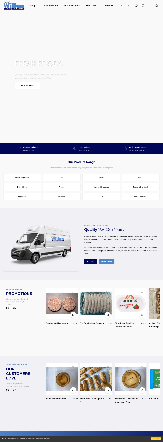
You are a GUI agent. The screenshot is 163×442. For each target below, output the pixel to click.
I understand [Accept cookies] (156, 439)
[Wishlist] (143, 6)
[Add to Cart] (73, 315)
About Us (90, 261)
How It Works (106, 261)
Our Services (27, 85)
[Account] (136, 6)
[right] (124, 5)
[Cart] (156, 6)
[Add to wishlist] (73, 292)
